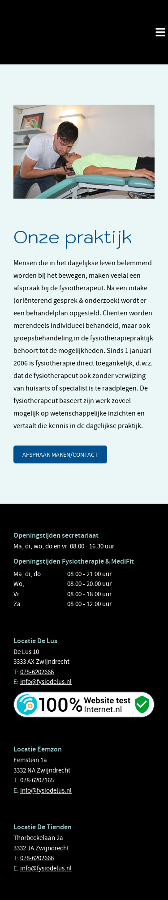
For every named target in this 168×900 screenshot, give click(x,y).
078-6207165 (37, 780)
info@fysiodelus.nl (46, 681)
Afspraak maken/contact (60, 454)
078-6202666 (37, 671)
